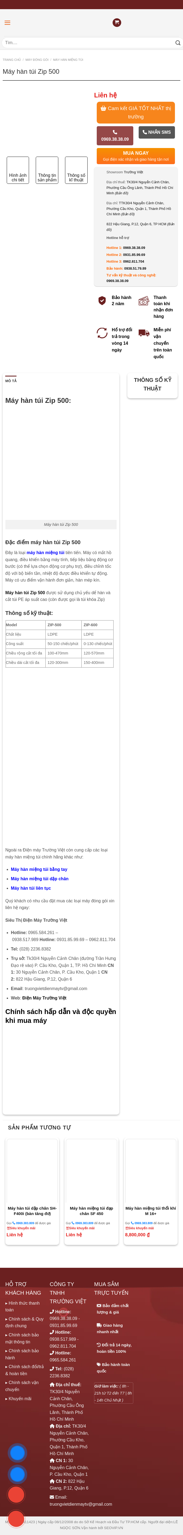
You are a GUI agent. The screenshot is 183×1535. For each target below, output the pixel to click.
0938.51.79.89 (135, 268)
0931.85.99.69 (134, 255)
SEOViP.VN (113, 1528)
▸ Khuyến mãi (18, 1398)
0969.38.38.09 (115, 136)
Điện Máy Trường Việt (44, 998)
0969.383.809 (23, 1223)
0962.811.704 (133, 261)
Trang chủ (12, 59)
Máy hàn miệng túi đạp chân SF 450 (91, 1211)
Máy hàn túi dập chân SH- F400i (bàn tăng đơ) (32, 1211)
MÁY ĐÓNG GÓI (37, 59)
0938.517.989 (63, 1339)
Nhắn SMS (157, 132)
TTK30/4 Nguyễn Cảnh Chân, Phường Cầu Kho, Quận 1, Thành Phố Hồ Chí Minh (138, 208)
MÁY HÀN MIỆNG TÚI (68, 59)
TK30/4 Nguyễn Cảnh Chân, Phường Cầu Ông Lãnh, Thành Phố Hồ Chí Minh (139, 187)
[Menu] (7, 23)
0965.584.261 (63, 1360)
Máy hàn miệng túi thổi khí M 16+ (150, 1211)
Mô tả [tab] (10, 381)
